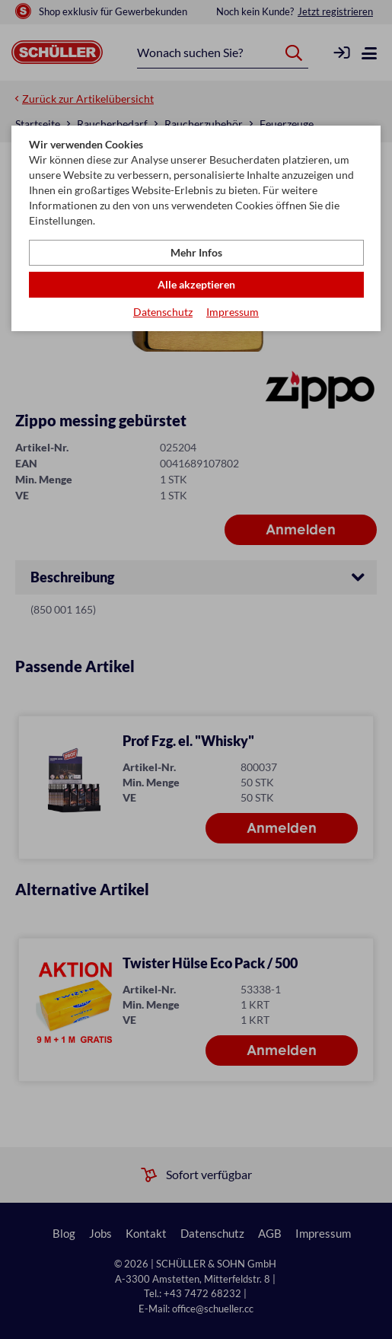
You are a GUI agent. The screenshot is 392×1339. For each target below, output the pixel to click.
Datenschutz (163, 311)
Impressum (232, 311)
